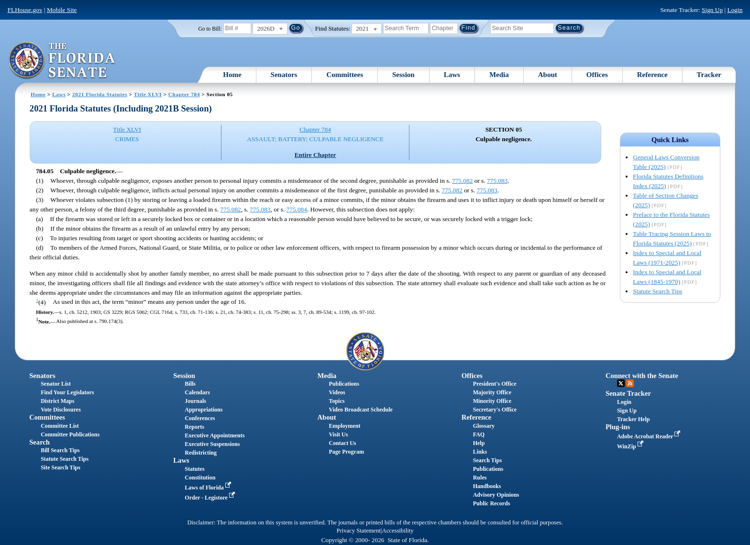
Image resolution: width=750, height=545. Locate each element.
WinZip (631, 446)
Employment (345, 426)
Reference (652, 74)
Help (479, 443)
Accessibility (398, 530)
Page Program (346, 451)
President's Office (495, 383)
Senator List (56, 383)
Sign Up (712, 9)
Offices (597, 74)
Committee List (60, 426)
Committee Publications (70, 434)
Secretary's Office (495, 409)
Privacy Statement (358, 530)
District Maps (57, 401)
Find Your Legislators (67, 392)
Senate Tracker (628, 393)
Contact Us (342, 443)
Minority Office (492, 401)
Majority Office (492, 392)
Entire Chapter (315, 154)
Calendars (197, 392)
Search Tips (487, 460)
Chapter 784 (184, 94)
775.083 (497, 180)
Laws (452, 74)
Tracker (709, 74)
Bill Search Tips (60, 450)
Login (734, 9)
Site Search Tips (60, 467)
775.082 (462, 180)
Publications (344, 383)
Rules (480, 477)
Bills (190, 383)
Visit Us (338, 434)
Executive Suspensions (212, 444)
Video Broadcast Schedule (361, 409)
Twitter (621, 383)
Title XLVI (148, 94)
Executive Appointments (214, 435)
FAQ (479, 434)
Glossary (484, 426)
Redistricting (201, 452)
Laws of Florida (208, 487)
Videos (337, 392)
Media (499, 74)
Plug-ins (618, 427)
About (547, 74)
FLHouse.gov (25, 9)
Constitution (200, 477)
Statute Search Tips (657, 291)
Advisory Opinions (496, 494)
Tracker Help (633, 419)
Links (480, 451)
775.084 (297, 209)
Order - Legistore (211, 497)
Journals (195, 401)
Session (403, 74)
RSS (630, 383)
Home (232, 74)
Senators (284, 74)
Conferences (200, 418)
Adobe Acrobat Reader (650, 436)
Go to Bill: (209, 29)
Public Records (491, 503)
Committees (344, 74)
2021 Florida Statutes (99, 94)
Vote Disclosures (61, 409)
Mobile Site (62, 9)
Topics (337, 401)
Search (39, 442)
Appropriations (203, 409)
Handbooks (487, 486)
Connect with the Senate (642, 375)
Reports (194, 426)
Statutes (194, 469)
